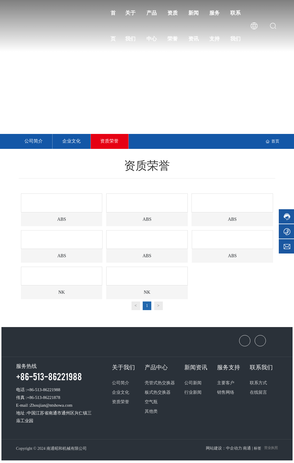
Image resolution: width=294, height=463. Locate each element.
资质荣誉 (111, 141)
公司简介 (34, 141)
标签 (257, 449)
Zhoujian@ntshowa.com (51, 405)
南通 (247, 449)
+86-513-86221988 (49, 376)
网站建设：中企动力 (224, 449)
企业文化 (72, 141)
